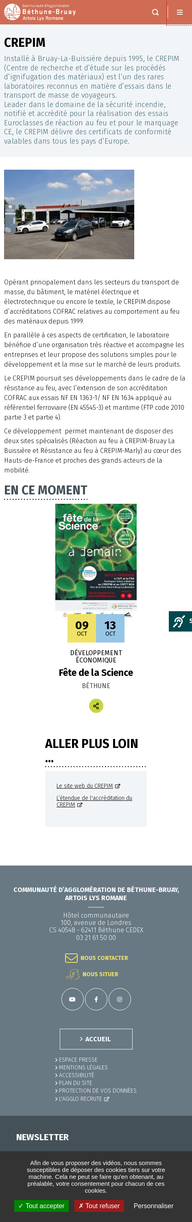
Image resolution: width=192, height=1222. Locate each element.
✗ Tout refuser (99, 1205)
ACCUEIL (98, 1039)
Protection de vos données (98, 1090)
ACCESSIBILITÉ (76, 1075)
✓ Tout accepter (41, 1205)
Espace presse (78, 1059)
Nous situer (100, 974)
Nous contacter (104, 958)
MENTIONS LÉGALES (83, 1067)
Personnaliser (154, 1205)
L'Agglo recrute (80, 1098)
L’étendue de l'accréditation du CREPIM (94, 801)
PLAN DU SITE (75, 1083)
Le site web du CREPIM (85, 786)
